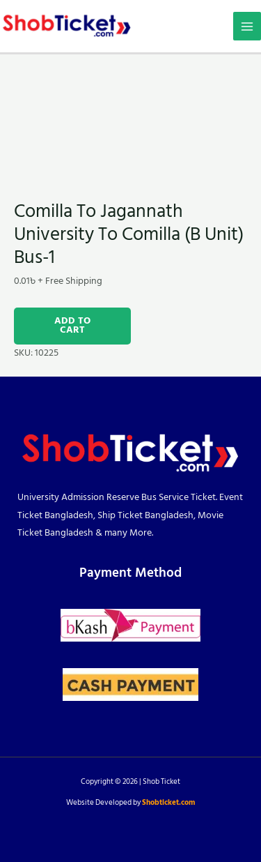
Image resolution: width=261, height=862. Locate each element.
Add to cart (72, 325)
